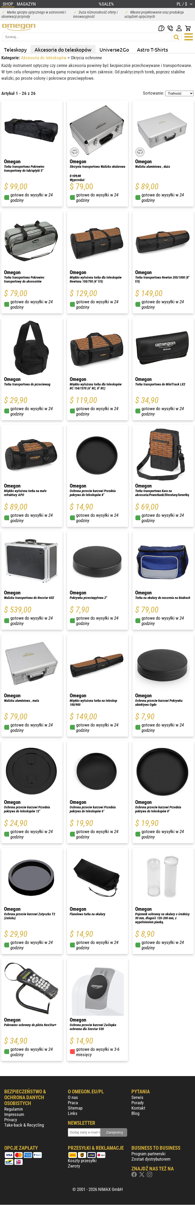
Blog (135, 1113)
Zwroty (74, 1166)
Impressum (14, 1114)
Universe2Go (114, 49)
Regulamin (13, 1109)
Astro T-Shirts (152, 49)
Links (72, 1113)
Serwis (137, 1097)
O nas (73, 1097)
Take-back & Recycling (24, 1125)
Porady (137, 1102)
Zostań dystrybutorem (151, 1159)
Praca (73, 1102)
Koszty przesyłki (82, 1160)
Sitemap (75, 1108)
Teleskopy (15, 49)
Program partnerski (148, 1153)
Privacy (10, 1119)
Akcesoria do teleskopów (63, 49)
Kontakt (138, 1108)
